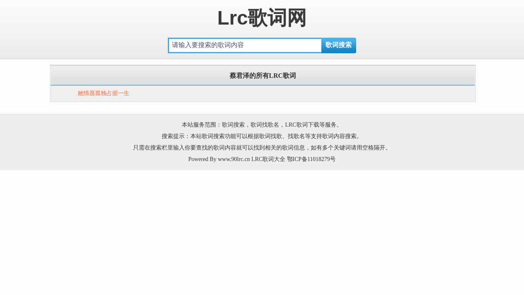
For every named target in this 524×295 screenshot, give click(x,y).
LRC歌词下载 (302, 125)
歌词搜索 (233, 125)
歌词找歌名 (265, 125)
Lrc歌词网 (262, 18)
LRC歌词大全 (268, 159)
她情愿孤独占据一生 (103, 93)
